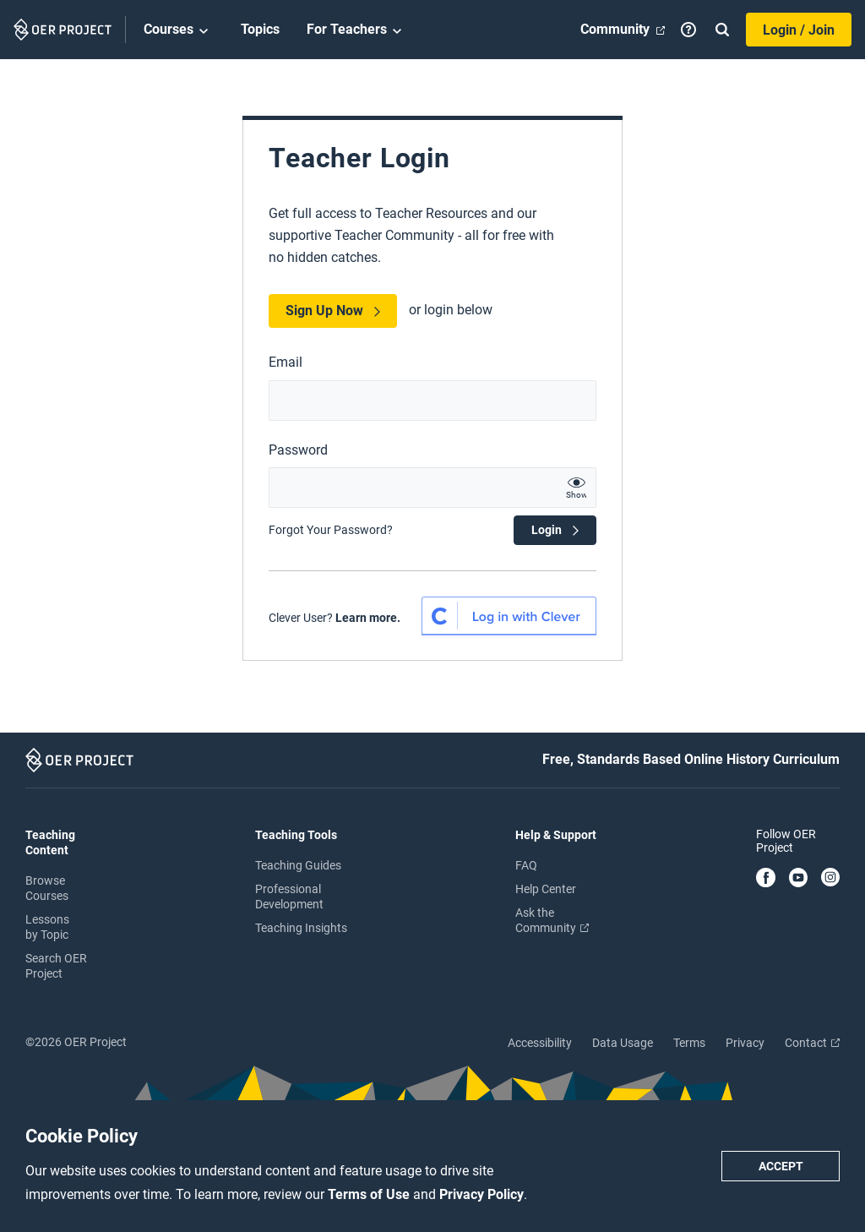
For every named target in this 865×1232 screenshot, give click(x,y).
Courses (179, 30)
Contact (812, 1042)
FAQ (526, 865)
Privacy (745, 1042)
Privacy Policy (481, 1194)
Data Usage (622, 1042)
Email (285, 362)
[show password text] (576, 487)
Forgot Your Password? (331, 530)
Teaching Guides (298, 865)
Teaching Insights (301, 928)
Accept (781, 1166)
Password (298, 450)
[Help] (688, 29)
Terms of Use (370, 1194)
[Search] (722, 29)
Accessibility (540, 1042)
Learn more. (367, 617)
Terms (689, 1042)
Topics (260, 29)
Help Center (545, 889)
